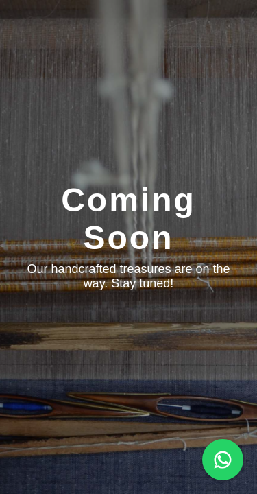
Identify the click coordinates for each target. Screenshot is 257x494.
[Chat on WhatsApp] (222, 459)
